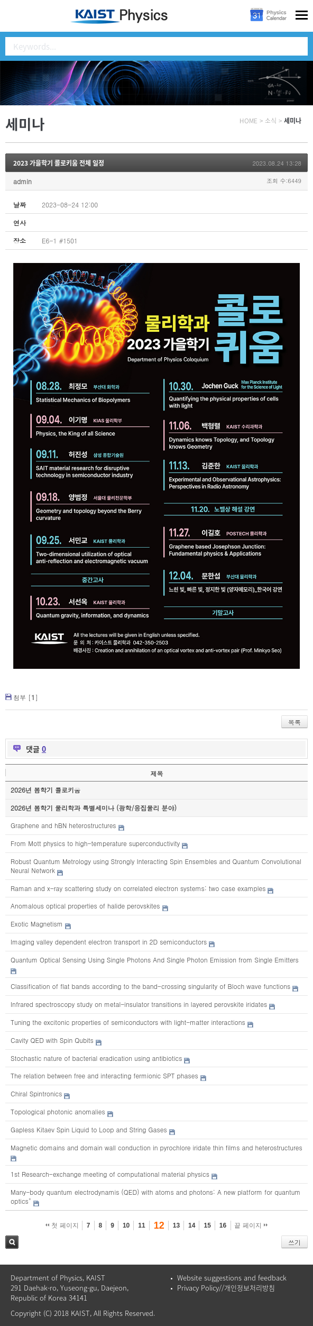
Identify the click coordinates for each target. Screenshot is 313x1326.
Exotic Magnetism (37, 923)
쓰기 (294, 1242)
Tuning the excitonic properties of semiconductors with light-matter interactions (128, 1022)
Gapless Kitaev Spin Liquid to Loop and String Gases (89, 1129)
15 (207, 1225)
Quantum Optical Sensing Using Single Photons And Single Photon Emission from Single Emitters (155, 959)
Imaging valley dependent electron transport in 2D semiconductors (109, 941)
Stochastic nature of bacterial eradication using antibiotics (96, 1057)
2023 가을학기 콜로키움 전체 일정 (58, 163)
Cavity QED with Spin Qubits (52, 1040)
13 (176, 1225)
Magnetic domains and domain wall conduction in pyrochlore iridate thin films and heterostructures (156, 1147)
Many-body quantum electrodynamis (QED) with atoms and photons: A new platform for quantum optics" (155, 1196)
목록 (294, 722)
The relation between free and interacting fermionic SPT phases (104, 1075)
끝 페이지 (251, 1225)
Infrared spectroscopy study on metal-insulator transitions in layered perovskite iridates (139, 1004)
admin (22, 181)
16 (222, 1225)
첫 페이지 (62, 1225)
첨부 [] (25, 697)
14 (191, 1225)
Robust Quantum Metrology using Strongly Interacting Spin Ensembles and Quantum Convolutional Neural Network (156, 866)
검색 (12, 1242)
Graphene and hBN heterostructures (63, 825)
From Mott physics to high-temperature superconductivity (95, 843)
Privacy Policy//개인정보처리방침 (226, 1288)
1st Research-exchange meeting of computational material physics (110, 1173)
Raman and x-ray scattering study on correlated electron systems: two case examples (138, 888)
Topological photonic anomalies (58, 1111)
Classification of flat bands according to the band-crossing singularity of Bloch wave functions (150, 986)
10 (126, 1225)
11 (141, 1225)
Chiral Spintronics (36, 1093)
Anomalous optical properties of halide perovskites (85, 905)
